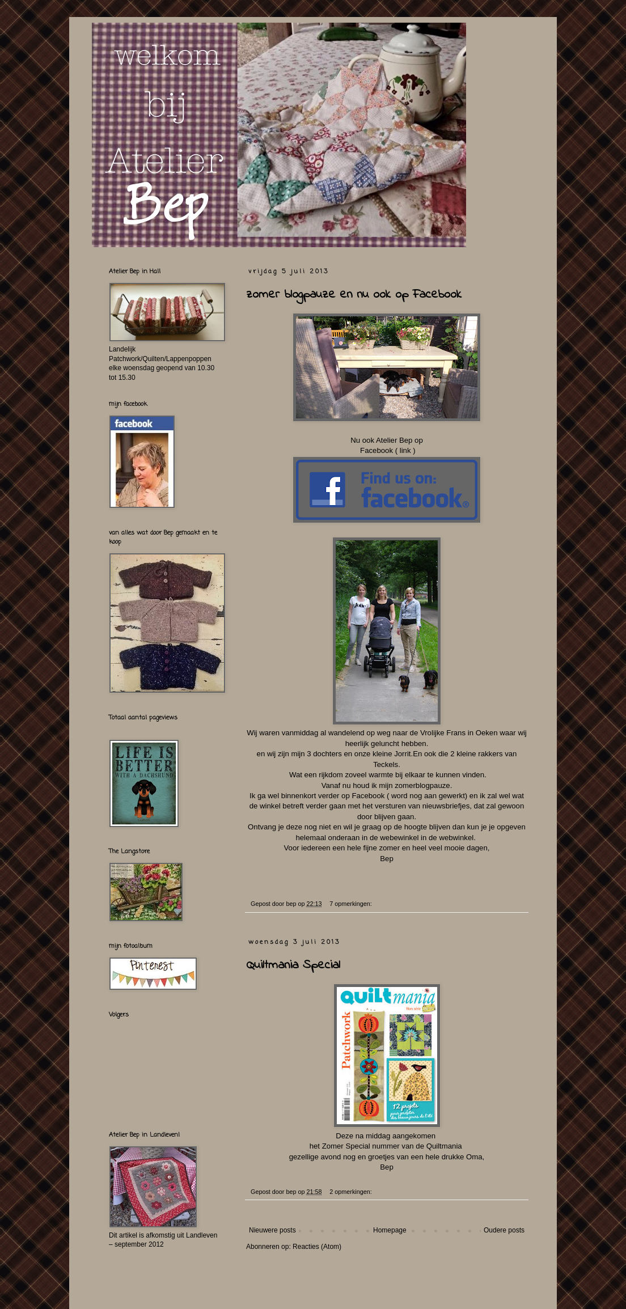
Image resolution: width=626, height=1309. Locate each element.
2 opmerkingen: (351, 1191)
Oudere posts (504, 1230)
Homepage (390, 1230)
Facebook (376, 450)
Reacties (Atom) (317, 1247)
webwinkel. (457, 837)
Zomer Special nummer (361, 1146)
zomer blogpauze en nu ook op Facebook (354, 295)
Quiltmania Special (293, 965)
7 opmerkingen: (351, 903)
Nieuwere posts (272, 1230)
